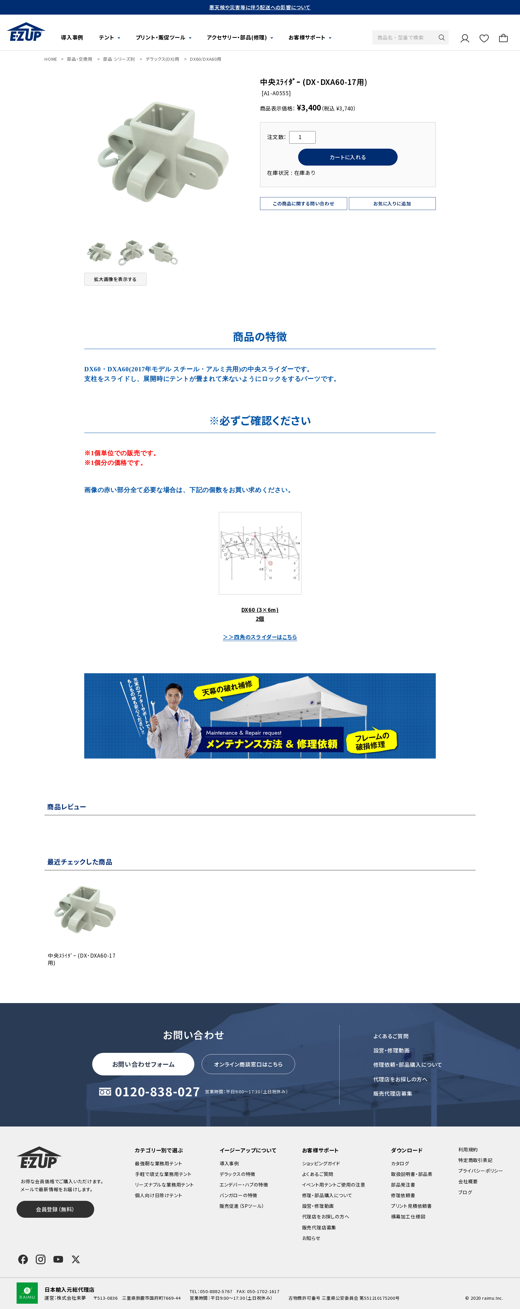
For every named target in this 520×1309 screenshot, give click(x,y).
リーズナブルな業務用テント (164, 1184)
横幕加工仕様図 (408, 1216)
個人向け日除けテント (158, 1195)
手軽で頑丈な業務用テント (163, 1174)
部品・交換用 (80, 59)
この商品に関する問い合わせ (303, 203)
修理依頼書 (403, 1195)
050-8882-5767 (216, 1291)
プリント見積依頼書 (411, 1205)
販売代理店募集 (393, 1093)
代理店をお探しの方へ (400, 1079)
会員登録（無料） (55, 1209)
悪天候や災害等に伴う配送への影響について (260, 7)
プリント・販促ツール (161, 37)
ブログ (465, 1192)
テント (106, 37)
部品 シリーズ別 (119, 59)
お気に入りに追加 (392, 203)
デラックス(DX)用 (162, 59)
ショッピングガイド (321, 1163)
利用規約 (468, 1149)
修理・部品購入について (327, 1195)
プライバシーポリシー (480, 1170)
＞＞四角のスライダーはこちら (260, 637)
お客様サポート (307, 37)
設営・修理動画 (391, 1050)
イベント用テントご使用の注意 (333, 1184)
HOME (50, 59)
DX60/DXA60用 (206, 59)
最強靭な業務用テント (158, 1163)
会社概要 (468, 1181)
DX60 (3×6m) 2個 (260, 567)
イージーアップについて (248, 1150)
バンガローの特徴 (238, 1195)
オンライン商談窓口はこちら (248, 1064)
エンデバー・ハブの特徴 (244, 1184)
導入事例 (72, 37)
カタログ (400, 1163)
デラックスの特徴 (237, 1174)
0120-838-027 (157, 1092)
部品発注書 (403, 1184)
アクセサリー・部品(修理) (237, 37)
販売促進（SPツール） (242, 1205)
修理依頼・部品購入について (407, 1064)
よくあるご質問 (391, 1036)
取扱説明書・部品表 (412, 1174)
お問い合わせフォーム (143, 1063)
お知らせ (311, 1238)
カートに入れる (348, 157)
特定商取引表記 (475, 1160)
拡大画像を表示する (115, 279)
